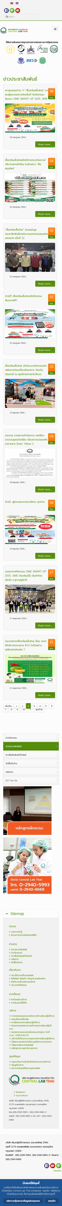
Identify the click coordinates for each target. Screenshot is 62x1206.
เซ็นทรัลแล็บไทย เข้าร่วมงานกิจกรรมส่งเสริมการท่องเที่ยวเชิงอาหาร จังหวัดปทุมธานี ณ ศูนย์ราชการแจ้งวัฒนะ (26, 370)
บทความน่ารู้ (15, 932)
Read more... (45, 144)
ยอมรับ (52, 1201)
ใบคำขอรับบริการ (18, 999)
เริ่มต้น (8, 706)
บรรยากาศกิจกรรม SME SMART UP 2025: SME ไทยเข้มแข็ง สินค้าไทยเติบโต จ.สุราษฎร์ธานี (25, 575)
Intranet (57, 1170)
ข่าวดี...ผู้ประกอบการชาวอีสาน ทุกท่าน (25, 502)
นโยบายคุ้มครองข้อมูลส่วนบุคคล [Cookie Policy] (23, 1201)
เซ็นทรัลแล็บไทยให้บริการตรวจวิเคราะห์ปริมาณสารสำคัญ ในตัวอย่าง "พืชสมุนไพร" (25, 164)
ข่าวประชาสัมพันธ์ (18, 949)
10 (24, 709)
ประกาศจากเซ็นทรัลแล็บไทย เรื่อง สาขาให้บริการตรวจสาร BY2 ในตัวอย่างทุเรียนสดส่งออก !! (26, 645)
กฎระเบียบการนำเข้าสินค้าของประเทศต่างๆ (30, 1061)
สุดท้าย (39, 709)
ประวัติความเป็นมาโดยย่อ (21, 975)
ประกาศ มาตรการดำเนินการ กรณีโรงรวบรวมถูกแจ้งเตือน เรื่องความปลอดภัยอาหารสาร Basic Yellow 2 (26, 439)
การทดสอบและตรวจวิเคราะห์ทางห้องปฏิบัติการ (31, 1016)
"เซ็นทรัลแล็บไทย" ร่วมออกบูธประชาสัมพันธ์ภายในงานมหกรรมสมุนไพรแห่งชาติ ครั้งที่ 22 (26, 234)
